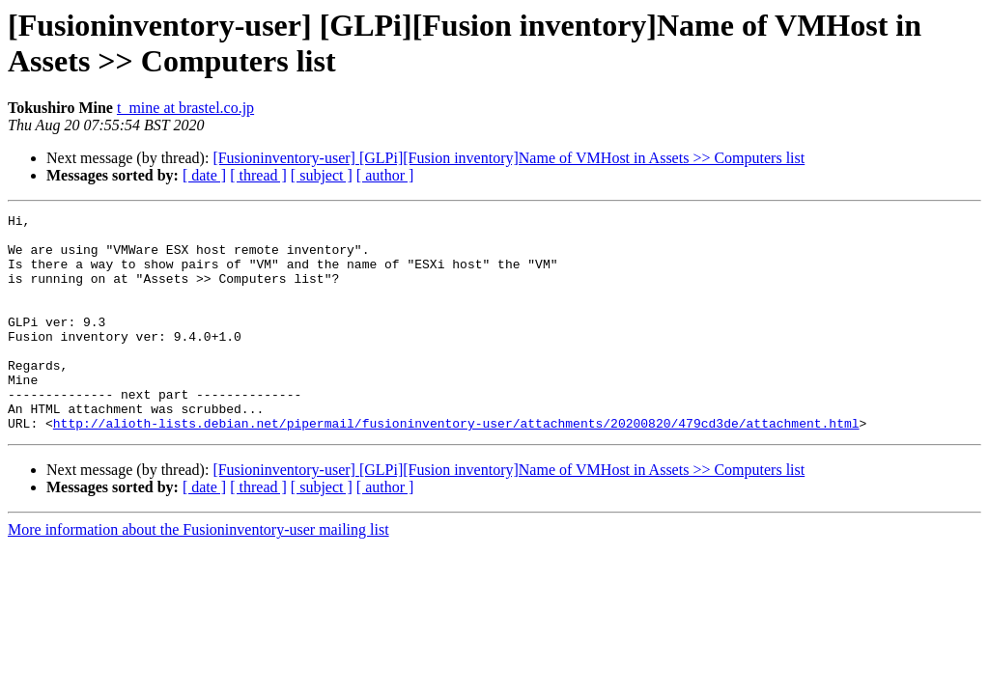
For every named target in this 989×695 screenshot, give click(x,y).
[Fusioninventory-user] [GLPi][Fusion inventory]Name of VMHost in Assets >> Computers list (508, 158)
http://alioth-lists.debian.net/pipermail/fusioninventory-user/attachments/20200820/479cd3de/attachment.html (456, 466)
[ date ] (204, 175)
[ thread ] (258, 175)
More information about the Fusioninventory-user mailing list (198, 573)
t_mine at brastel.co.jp (185, 107)
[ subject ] (322, 175)
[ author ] (385, 175)
